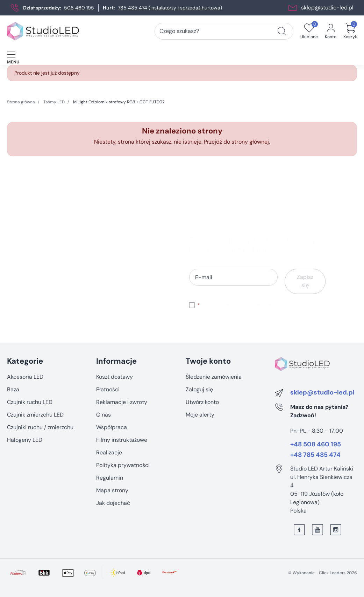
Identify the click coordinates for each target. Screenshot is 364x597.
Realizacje (109, 452)
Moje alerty (200, 414)
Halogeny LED (24, 440)
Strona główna (21, 102)
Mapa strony (112, 490)
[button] (350, 31)
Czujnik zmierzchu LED (35, 414)
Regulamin (109, 477)
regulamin (232, 305)
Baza (13, 389)
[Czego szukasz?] (281, 31)
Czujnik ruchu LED (29, 402)
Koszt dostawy (114, 376)
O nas (103, 414)
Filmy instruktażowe (121, 440)
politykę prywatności (266, 305)
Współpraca (111, 427)
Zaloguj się (199, 389)
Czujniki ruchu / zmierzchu (40, 427)
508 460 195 (79, 8)
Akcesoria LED (25, 376)
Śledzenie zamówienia (214, 376)
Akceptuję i (255, 305)
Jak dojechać (113, 503)
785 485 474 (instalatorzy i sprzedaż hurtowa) (170, 8)
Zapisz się (305, 281)
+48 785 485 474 (315, 455)
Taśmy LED (54, 102)
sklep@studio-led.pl (327, 7)
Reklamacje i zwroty (121, 402)
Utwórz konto (202, 402)
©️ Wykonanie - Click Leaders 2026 (322, 573)
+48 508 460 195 (315, 444)
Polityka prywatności (123, 465)
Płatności (108, 389)
